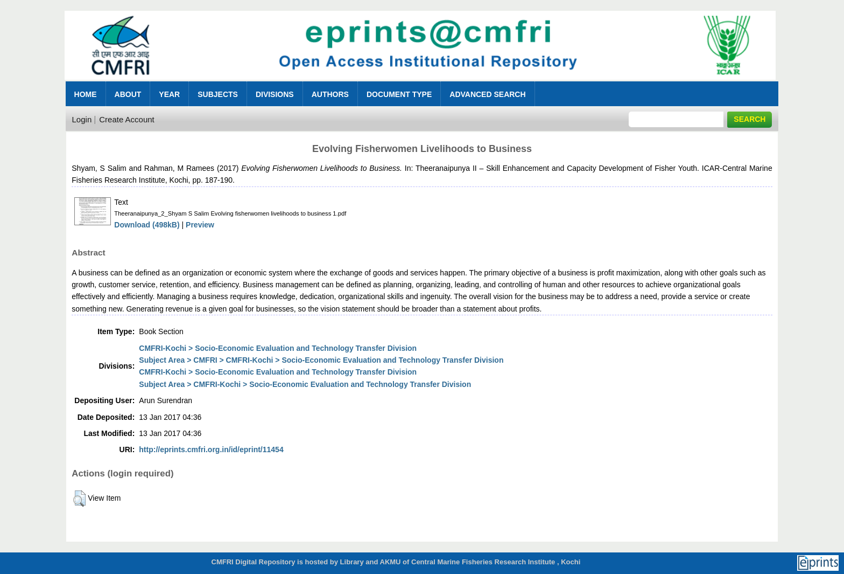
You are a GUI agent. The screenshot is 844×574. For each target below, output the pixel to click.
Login (82, 119)
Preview (200, 224)
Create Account (126, 119)
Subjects (218, 94)
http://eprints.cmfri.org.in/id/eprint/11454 (211, 449)
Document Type (399, 94)
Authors (330, 94)
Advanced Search (487, 94)
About (128, 94)
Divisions (275, 94)
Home (85, 94)
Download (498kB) (146, 224)
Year (169, 94)
